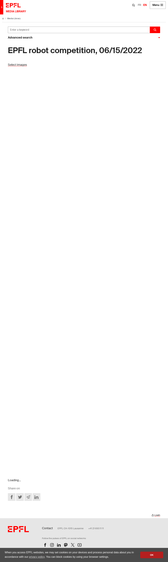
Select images (17, 65)
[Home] (3, 18)
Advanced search (20, 38)
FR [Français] (139, 5)
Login (157, 515)
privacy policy (37, 556)
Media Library (14, 18)
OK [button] (152, 555)
